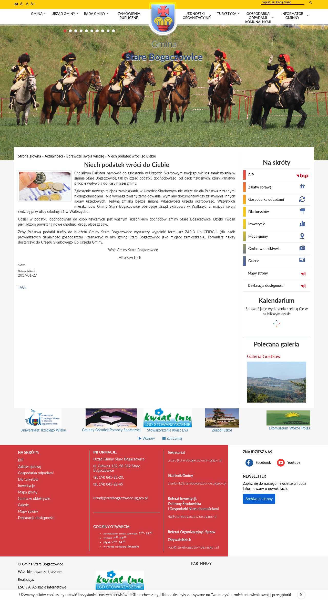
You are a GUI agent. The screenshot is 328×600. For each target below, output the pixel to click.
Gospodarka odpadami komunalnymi (260, 18)
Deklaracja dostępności (266, 285)
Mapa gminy (258, 236)
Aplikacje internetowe (49, 587)
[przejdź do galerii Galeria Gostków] (276, 382)
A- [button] (22, 4)
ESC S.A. (24, 587)
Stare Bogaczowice (164, 56)
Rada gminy (97, 15)
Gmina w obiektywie (264, 248)
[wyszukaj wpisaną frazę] (311, 2)
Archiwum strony (259, 499)
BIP (251, 175)
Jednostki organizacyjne (197, 16)
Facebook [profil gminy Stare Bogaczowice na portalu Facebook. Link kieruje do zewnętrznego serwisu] (258, 463)
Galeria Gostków (264, 356)
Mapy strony (258, 273)
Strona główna (29, 156)
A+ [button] (32, 4)
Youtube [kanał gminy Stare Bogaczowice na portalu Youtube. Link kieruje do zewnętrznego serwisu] (288, 463)
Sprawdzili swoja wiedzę (85, 156)
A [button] (27, 4)
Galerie (253, 261)
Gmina (39, 15)
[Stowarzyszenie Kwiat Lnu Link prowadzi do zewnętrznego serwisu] (120, 579)
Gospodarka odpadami (266, 199)
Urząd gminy (65, 15)
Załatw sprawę (259, 187)
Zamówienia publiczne (129, 16)
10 (113, 30)
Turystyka (229, 15)
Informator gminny (295, 16)
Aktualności (54, 156)
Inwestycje (256, 224)
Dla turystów (258, 211)
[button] (16, 4)
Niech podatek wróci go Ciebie (132, 156)
